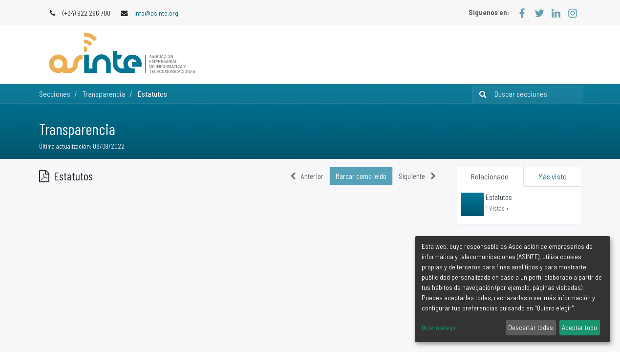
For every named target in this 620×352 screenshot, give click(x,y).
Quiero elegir (439, 327)
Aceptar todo (579, 327)
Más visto (552, 176)
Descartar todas (530, 327)
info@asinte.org (156, 13)
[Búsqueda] (481, 94)
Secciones (54, 93)
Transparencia (77, 128)
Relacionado (490, 176)
